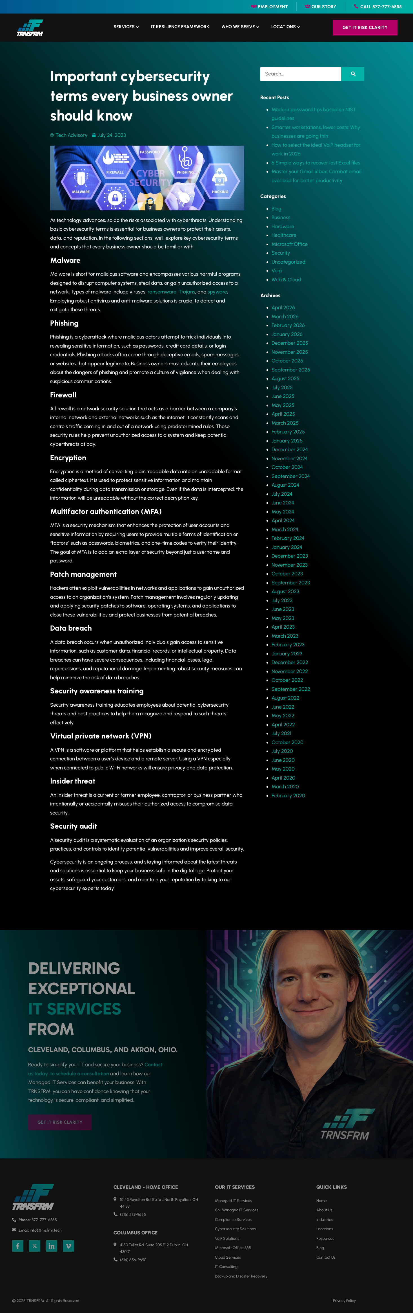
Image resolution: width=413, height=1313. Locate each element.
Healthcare (284, 235)
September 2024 (291, 476)
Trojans (187, 292)
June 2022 (283, 707)
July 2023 (282, 600)
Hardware (283, 226)
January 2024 (287, 547)
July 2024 (282, 494)
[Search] (352, 74)
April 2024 (283, 520)
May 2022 (283, 716)
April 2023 (283, 627)
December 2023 (290, 556)
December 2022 (290, 662)
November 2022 (290, 671)
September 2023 (291, 583)
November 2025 (290, 352)
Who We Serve (238, 26)
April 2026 (283, 307)
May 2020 (283, 769)
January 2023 (287, 654)
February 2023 (288, 645)
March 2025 (285, 423)
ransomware (162, 292)
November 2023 (290, 565)
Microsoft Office (290, 244)
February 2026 (288, 325)
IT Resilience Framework (180, 26)
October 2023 (287, 574)
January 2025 (287, 441)
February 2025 (288, 432)
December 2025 (290, 343)
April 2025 (283, 414)
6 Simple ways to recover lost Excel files (316, 163)
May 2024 (283, 512)
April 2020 (283, 778)
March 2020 (285, 787)
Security (281, 253)
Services (124, 26)
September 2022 (291, 689)
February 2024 (288, 538)
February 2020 (288, 796)
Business (281, 217)
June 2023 (283, 609)
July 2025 (282, 387)
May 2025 (283, 405)
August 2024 (285, 485)
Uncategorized (288, 262)
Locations (283, 26)
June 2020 (283, 760)
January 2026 (287, 334)
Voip (277, 271)
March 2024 (285, 529)
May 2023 (283, 618)
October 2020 (287, 742)
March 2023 (285, 636)
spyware (217, 292)
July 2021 (281, 733)
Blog (276, 209)
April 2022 (283, 725)
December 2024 (290, 449)
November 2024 (290, 458)
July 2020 (282, 751)
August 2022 (285, 698)
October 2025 (287, 361)
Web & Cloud (286, 280)
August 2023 (285, 591)
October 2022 (287, 680)
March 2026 (285, 316)
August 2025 (285, 378)
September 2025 (291, 370)
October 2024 (287, 467)
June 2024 (283, 503)
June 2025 (283, 396)
